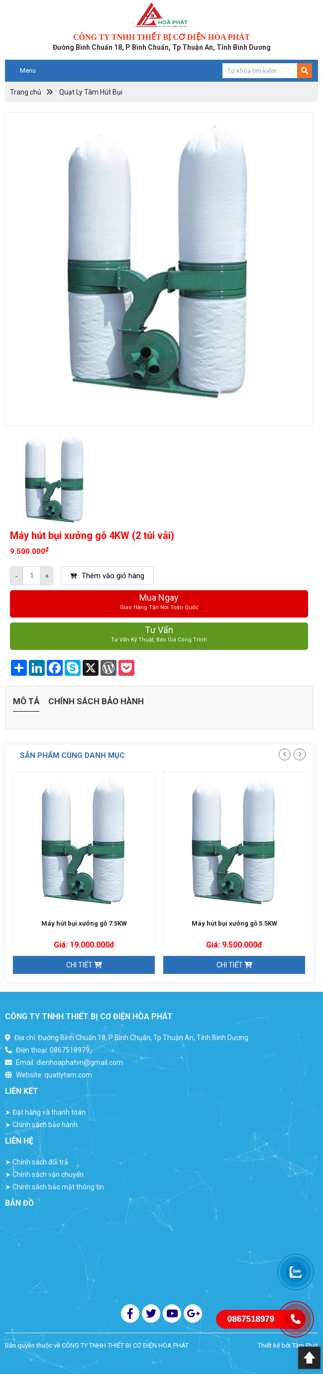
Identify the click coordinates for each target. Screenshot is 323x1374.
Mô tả (26, 701)
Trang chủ (25, 92)
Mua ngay (159, 602)
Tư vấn (159, 635)
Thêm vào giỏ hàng (107, 575)
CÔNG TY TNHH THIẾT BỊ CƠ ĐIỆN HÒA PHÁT (125, 1345)
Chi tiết (84, 965)
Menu (28, 70)
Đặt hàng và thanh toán (45, 1112)
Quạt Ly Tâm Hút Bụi (90, 92)
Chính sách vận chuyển (44, 1174)
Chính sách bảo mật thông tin (54, 1187)
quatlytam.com (68, 1075)
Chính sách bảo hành (96, 701)
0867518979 (70, 1050)
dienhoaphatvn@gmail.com (79, 1062)
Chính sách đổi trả (36, 1162)
